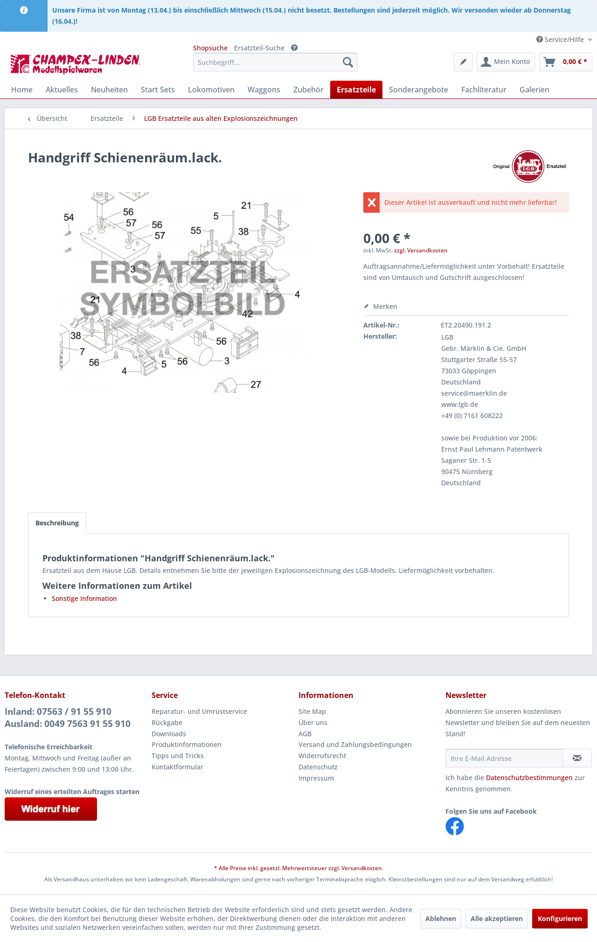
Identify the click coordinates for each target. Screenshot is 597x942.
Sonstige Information (84, 598)
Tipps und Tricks (178, 755)
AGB (305, 733)
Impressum (316, 778)
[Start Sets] (157, 89)
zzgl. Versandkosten (421, 250)
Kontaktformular (177, 766)
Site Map (312, 711)
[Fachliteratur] (484, 89)
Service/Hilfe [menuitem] (561, 39)
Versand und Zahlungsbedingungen (355, 744)
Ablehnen (440, 918)
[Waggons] (264, 89)
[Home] (22, 89)
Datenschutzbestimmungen (529, 777)
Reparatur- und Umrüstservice (199, 711)
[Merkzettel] (463, 62)
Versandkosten (361, 868)
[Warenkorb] (565, 62)
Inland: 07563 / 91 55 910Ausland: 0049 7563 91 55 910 (68, 717)
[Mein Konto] (506, 62)
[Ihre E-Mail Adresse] (504, 758)
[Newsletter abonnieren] (577, 758)
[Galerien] (534, 89)
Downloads (169, 733)
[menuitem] (275, 62)
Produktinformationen (187, 744)
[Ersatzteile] (356, 89)
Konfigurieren (560, 918)
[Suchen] (348, 62)
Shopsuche (210, 47)
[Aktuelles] (61, 89)
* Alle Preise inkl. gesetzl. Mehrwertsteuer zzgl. (277, 868)
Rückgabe (167, 722)
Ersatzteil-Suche (259, 47)
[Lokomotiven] (211, 89)
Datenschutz (318, 766)
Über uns (312, 722)
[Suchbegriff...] (275, 62)
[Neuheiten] (109, 89)
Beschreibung (57, 522)
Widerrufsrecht (322, 755)
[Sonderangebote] (418, 89)
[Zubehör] (308, 89)
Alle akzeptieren (497, 918)
